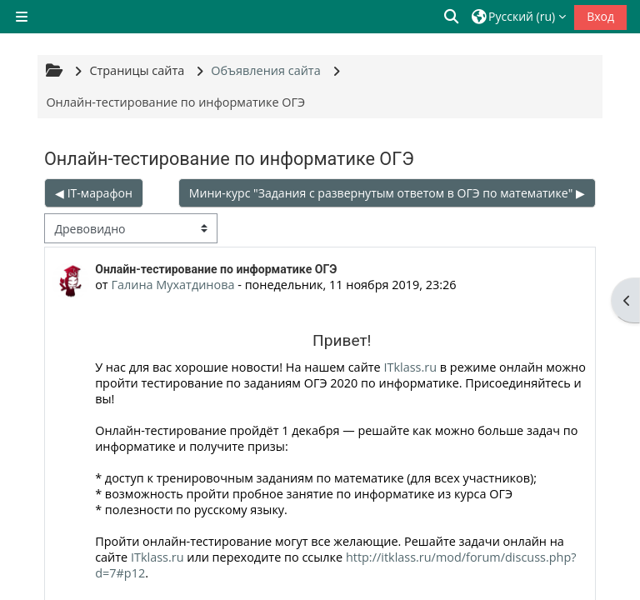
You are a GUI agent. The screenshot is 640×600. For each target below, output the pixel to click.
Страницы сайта (136, 70)
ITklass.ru (410, 367)
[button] (452, 17)
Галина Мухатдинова (172, 284)
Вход (600, 16)
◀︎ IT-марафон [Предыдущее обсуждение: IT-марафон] (93, 193)
